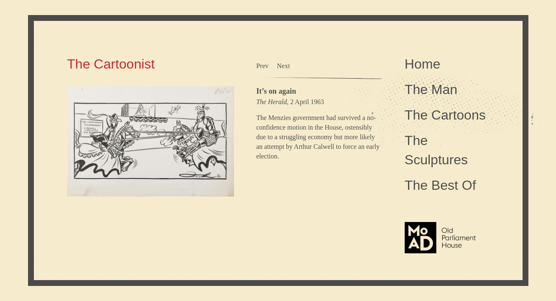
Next (283, 65)
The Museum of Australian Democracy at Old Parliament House (440, 257)
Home (422, 63)
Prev (262, 65)
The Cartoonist (111, 63)
